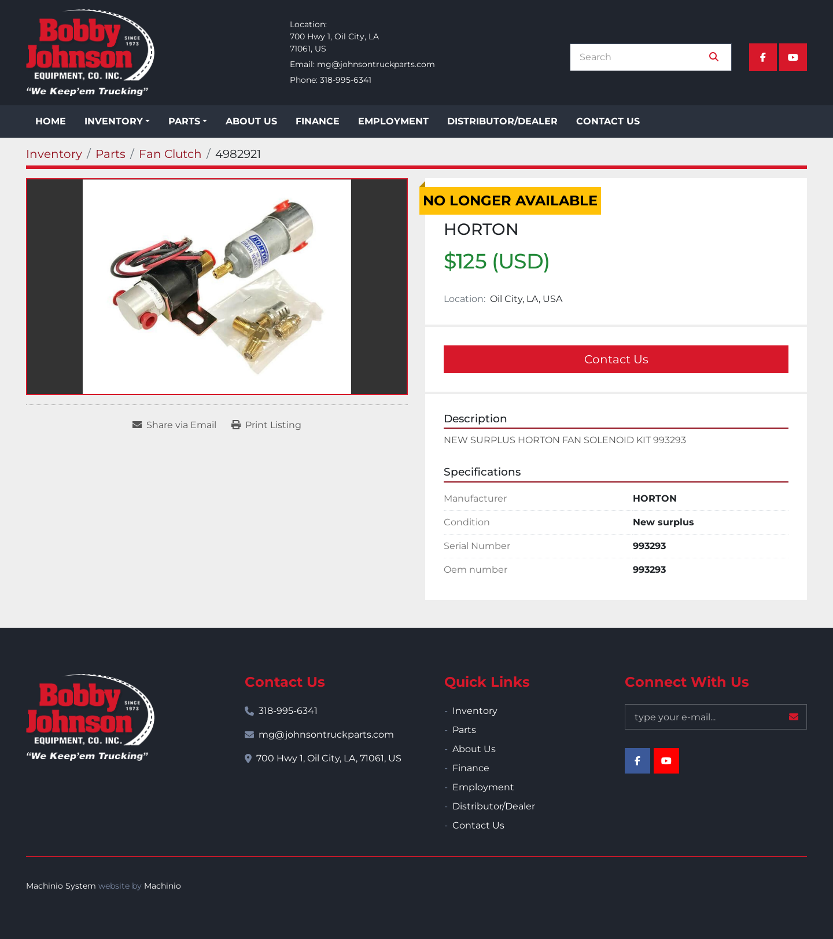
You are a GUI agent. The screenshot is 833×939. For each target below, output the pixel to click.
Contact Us (608, 121)
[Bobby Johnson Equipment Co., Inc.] (90, 717)
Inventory (113, 121)
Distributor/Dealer (502, 121)
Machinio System (61, 886)
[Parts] (110, 154)
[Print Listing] (266, 425)
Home (50, 121)
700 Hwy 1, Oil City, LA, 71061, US (328, 758)
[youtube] (793, 57)
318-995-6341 (345, 80)
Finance (318, 121)
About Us (251, 121)
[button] (117, 121)
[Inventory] (54, 154)
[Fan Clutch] (170, 154)
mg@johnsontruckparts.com (376, 64)
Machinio (162, 886)
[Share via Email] (174, 425)
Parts (184, 121)
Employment (393, 121)
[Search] (643, 57)
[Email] (716, 717)
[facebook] (763, 57)
